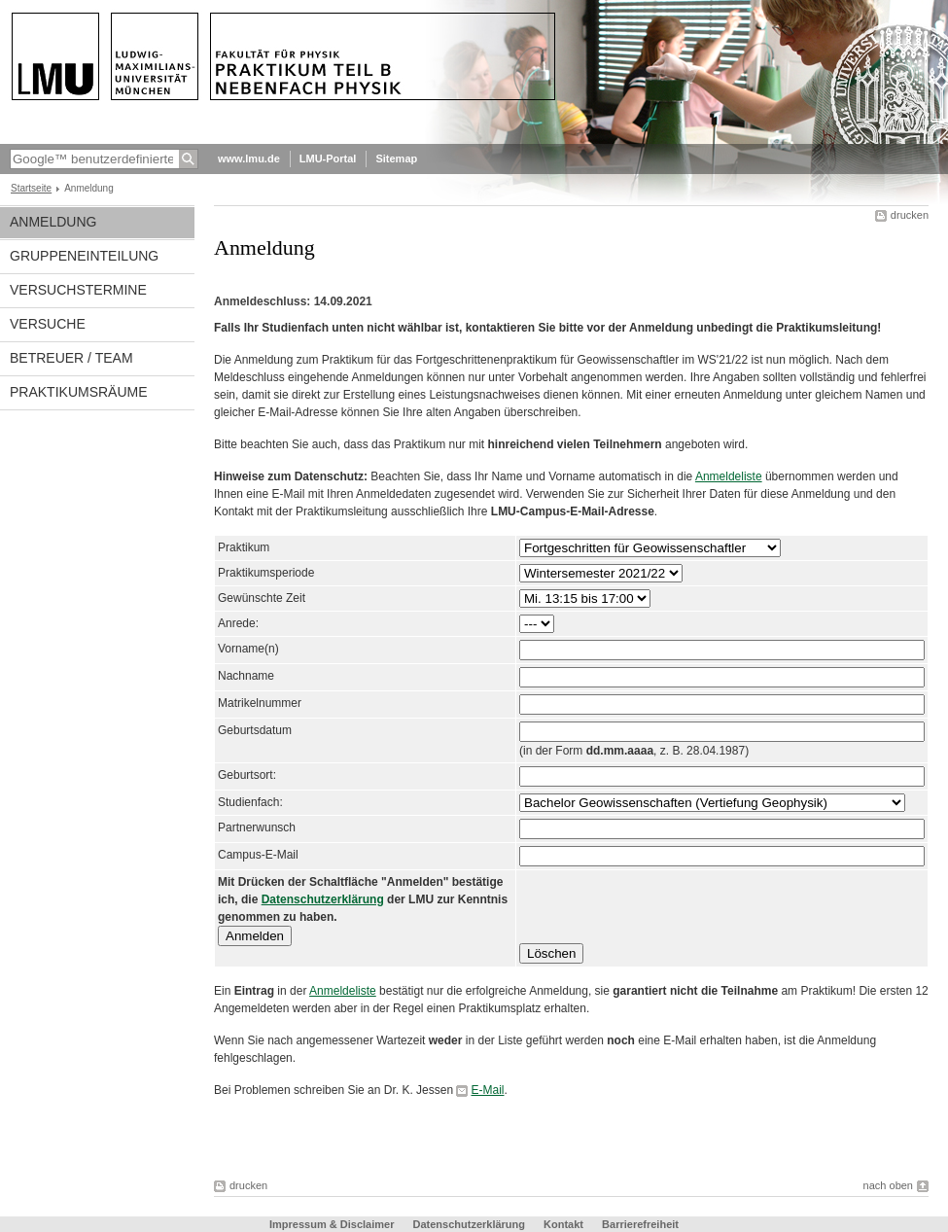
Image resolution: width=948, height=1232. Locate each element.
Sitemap (396, 158)
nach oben (888, 1185)
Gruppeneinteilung (84, 256)
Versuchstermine (78, 290)
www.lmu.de (249, 158)
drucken (910, 215)
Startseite (31, 188)
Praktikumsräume (79, 392)
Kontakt (563, 1224)
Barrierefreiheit (640, 1224)
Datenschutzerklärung (323, 899)
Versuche (48, 324)
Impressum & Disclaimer (331, 1224)
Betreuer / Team (71, 358)
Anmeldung (53, 221)
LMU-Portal (328, 158)
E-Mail (487, 1090)
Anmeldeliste (728, 476)
